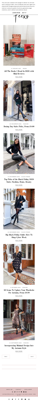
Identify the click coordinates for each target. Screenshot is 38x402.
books (25, 68)
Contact (18, 389)
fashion (25, 124)
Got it (24, 12)
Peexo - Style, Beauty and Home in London (21, 394)
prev (5, 356)
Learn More (16, 12)
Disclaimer (28, 389)
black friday (26, 176)
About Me (9, 389)
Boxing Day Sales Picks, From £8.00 (19, 127)
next (32, 356)
